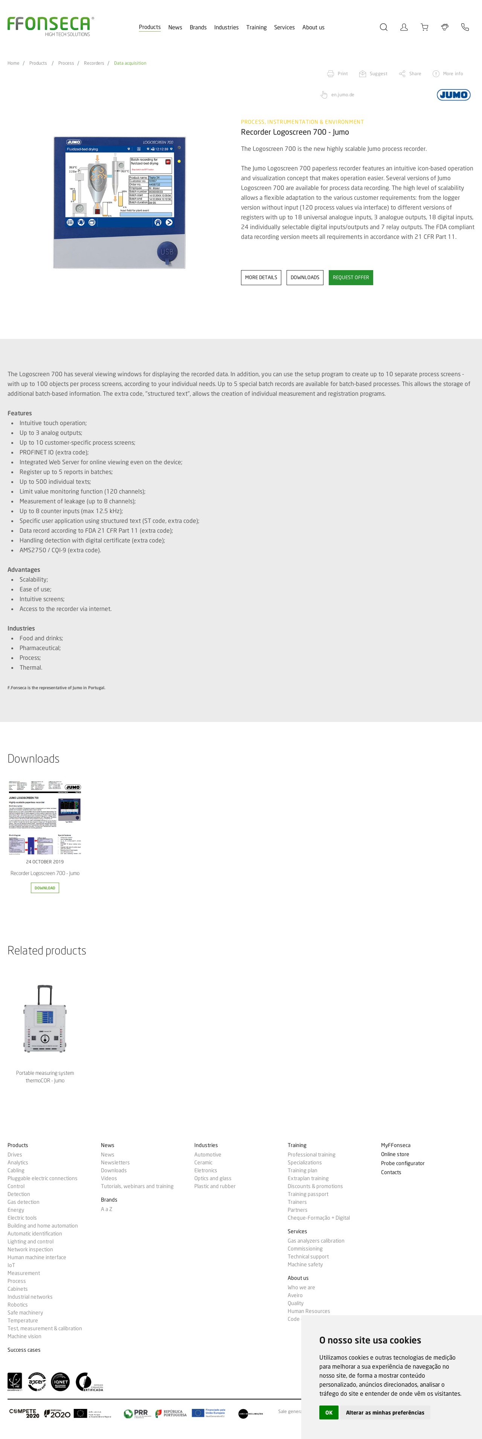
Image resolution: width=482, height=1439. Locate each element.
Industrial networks (30, 1297)
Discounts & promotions (315, 1186)
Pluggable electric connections (43, 1178)
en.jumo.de (342, 94)
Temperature (23, 1320)
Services (284, 27)
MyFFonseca (395, 1145)
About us (313, 27)
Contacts (391, 1172)
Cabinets (18, 1289)
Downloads (114, 1170)
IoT (11, 1265)
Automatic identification (35, 1234)
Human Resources (309, 1311)
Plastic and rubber (215, 1186)
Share (415, 73)
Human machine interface (37, 1257)
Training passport (308, 1194)
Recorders (94, 63)
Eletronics (205, 1170)
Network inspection (30, 1249)
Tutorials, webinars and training (137, 1186)
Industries (226, 27)
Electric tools (22, 1218)
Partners (298, 1210)
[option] (120, 202)
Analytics (18, 1162)
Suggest (378, 73)
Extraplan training (308, 1178)
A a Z (106, 1209)
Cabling (16, 1170)
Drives (15, 1155)
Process (66, 63)
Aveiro (295, 1295)
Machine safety (305, 1264)
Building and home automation (43, 1226)
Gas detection (24, 1202)
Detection (19, 1194)
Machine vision (24, 1336)
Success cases (24, 1350)
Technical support (308, 1257)
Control (16, 1186)
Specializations (305, 1162)
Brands (198, 27)
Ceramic (203, 1162)
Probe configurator (403, 1163)
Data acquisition (130, 63)
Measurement (24, 1273)
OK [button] (329, 1412)
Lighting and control (30, 1241)
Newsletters (115, 1162)
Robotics (18, 1305)
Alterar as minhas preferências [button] (385, 1412)
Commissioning (305, 1249)
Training (256, 27)
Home (14, 63)
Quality (296, 1303)
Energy (16, 1210)
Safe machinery (25, 1313)
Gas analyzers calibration (316, 1241)
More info (453, 73)
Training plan (302, 1170)
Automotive (207, 1155)
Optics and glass (213, 1178)
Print (343, 73)
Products (150, 27)
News (175, 27)
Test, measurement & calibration (45, 1328)
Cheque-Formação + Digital (319, 1218)
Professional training (312, 1155)
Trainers (297, 1202)
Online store (395, 1154)
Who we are (301, 1287)
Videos (109, 1178)
